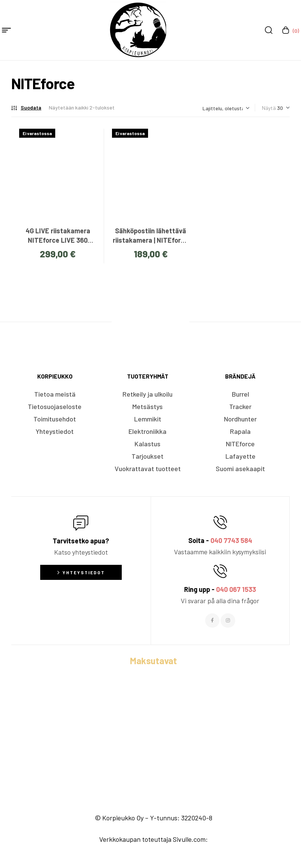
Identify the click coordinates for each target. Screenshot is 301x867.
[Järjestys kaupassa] (226, 108)
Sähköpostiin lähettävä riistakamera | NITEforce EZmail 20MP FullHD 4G (150, 240)
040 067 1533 (236, 589)
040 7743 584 (231, 540)
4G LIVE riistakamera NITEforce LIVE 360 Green (58, 240)
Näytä (269, 108)
